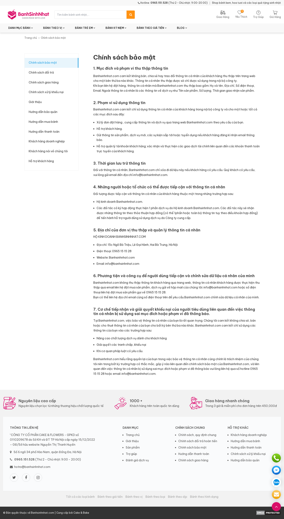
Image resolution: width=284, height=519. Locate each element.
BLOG (181, 27)
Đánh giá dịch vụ (137, 460)
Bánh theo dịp (177, 497)
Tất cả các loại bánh (80, 497)
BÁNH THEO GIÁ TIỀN (150, 27)
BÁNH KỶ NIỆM (114, 27)
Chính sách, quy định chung (197, 435)
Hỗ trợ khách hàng (41, 161)
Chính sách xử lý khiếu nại (46, 92)
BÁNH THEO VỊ (52, 27)
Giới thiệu (35, 102)
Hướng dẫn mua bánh (43, 122)
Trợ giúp (131, 454)
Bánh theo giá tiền (110, 497)
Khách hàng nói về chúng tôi (48, 151)
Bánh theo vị (134, 497)
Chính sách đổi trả (41, 72)
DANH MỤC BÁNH (19, 27)
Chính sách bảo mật (43, 62)
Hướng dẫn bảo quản (43, 112)
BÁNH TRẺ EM (84, 27)
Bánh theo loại (155, 497)
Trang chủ (30, 37)
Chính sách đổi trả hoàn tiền (197, 441)
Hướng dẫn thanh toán (44, 132)
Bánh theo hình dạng (204, 497)
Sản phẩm (133, 447)
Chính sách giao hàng (44, 82)
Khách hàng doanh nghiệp (47, 141)
